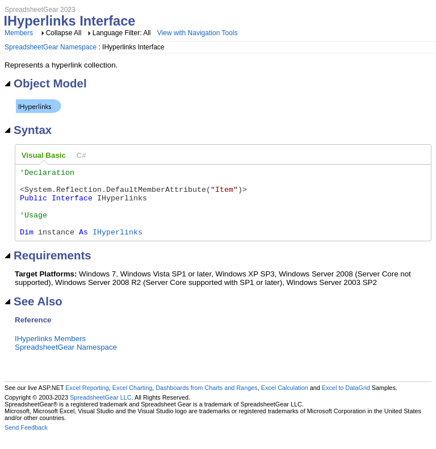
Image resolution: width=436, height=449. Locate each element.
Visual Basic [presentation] (44, 155)
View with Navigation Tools (197, 33)
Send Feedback (26, 441)
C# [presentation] (81, 155)
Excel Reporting (86, 401)
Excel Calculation (284, 401)
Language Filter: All (123, 33)
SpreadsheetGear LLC (100, 411)
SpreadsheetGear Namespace (51, 47)
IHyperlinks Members (50, 352)
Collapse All (64, 33)
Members (19, 33)
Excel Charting (132, 401)
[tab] (43, 155)
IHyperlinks (117, 245)
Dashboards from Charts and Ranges (206, 401)
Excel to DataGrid (346, 401)
